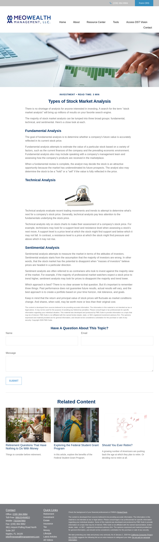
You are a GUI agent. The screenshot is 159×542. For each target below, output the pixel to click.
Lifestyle (47, 533)
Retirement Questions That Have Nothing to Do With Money (26, 447)
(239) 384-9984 (118, 3)
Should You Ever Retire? (117, 445)
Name (9, 333)
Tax (45, 527)
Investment (48, 517)
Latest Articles (50, 536)
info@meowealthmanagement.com (22, 536)
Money (46, 530)
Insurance (48, 523)
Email (84, 333)
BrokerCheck (122, 512)
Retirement (48, 514)
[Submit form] (14, 381)
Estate (46, 520)
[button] (62, 22)
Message (11, 353)
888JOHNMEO (22, 517)
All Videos (48, 540)
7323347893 (19, 520)
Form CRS (144, 3)
